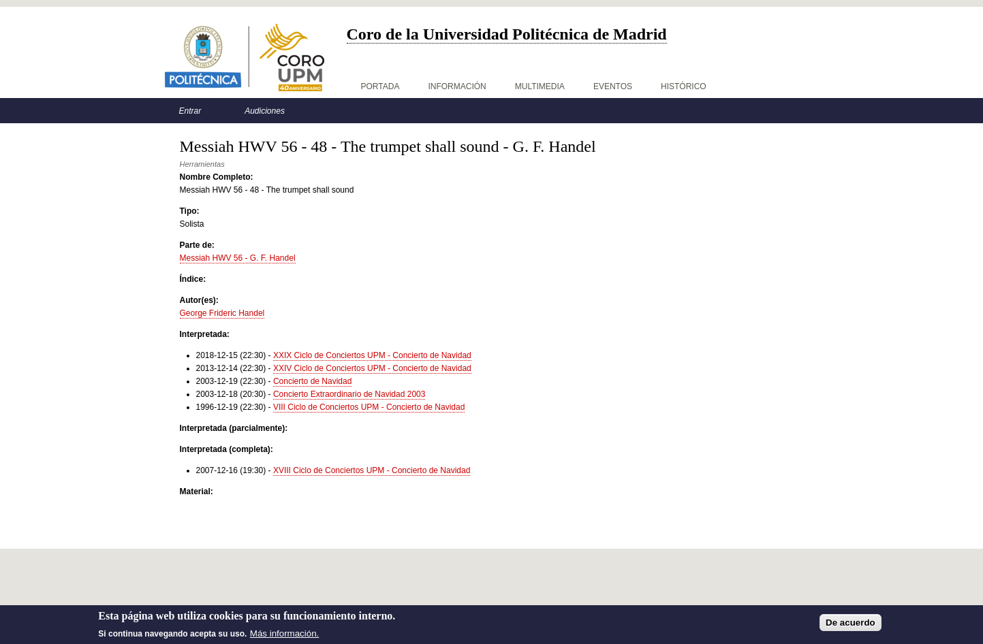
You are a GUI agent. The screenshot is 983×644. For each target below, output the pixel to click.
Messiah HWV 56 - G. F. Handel (238, 258)
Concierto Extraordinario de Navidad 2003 (349, 394)
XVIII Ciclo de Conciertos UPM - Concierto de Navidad (371, 470)
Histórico (683, 86)
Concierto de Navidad (312, 381)
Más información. (284, 637)
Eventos (612, 86)
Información (457, 86)
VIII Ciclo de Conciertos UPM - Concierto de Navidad (369, 407)
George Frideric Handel (222, 313)
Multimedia (540, 86)
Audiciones (265, 111)
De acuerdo (850, 626)
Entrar (190, 111)
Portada (380, 86)
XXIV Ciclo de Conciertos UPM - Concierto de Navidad (372, 368)
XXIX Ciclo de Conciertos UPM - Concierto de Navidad (372, 355)
